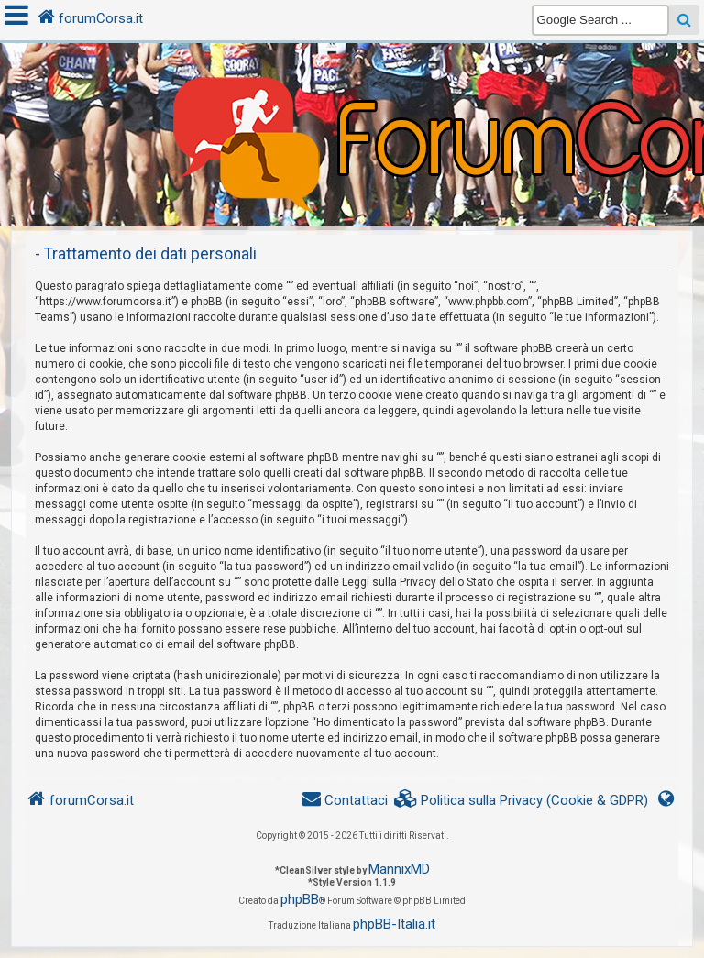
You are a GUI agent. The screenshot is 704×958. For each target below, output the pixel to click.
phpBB (299, 899)
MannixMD (399, 869)
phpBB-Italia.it (394, 924)
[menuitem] (521, 801)
